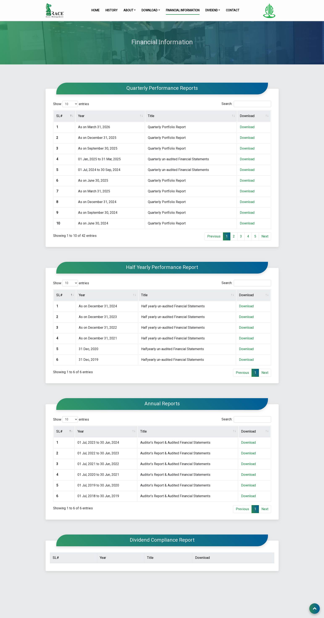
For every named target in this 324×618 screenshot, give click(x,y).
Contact (232, 10)
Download (149, 10)
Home (95, 10)
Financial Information (182, 10)
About (128, 10)
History (111, 10)
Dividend (211, 10)
